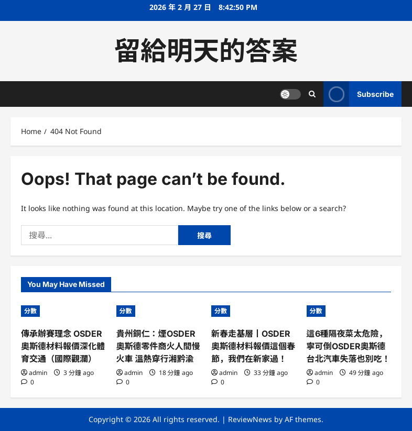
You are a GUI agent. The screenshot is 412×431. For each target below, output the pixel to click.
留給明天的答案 (206, 51)
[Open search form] (312, 94)
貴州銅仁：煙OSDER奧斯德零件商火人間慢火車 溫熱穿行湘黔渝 (158, 346)
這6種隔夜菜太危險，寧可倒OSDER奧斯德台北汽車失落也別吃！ (349, 346)
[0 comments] (27, 382)
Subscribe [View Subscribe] (358, 94)
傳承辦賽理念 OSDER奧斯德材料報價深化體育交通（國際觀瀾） (63, 346)
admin (38, 372)
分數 (30, 310)
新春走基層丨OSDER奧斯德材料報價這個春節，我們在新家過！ (253, 346)
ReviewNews (250, 419)
